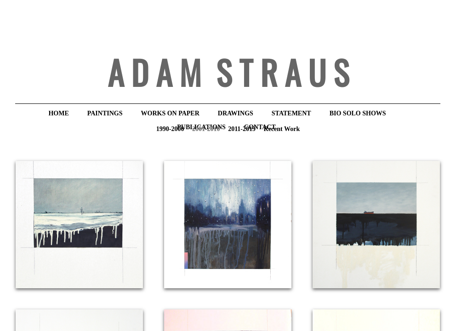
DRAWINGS (235, 113)
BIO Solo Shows (358, 113)
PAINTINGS (105, 113)
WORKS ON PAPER (170, 113)
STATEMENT (291, 113)
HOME (58, 113)
